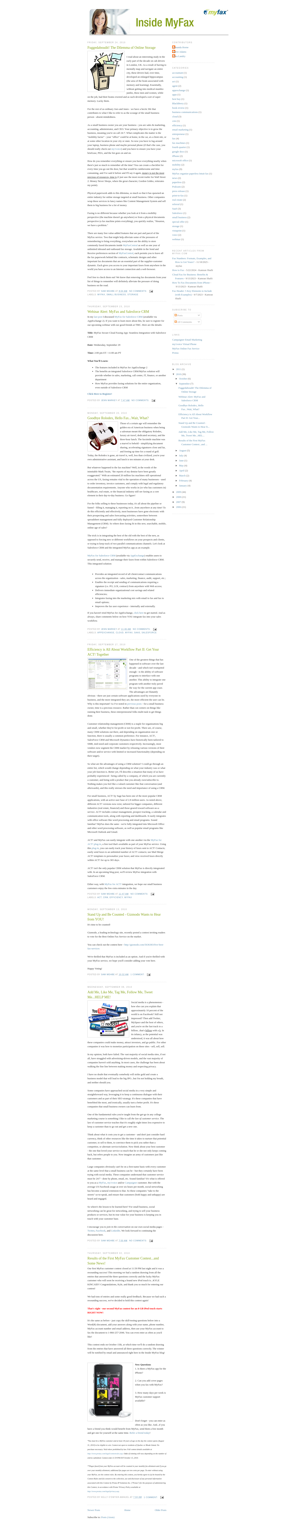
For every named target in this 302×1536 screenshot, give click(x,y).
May (181, 465)
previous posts (134, 703)
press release (178, 191)
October (183, 378)
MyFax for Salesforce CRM (129, 316)
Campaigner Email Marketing (187, 339)
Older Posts (160, 1510)
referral (176, 204)
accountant (177, 72)
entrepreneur (178, 134)
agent (175, 85)
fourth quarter (179, 147)
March (182, 475)
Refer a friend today (140, 1432)
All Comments (183, 321)
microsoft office (180, 160)
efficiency (116, 897)
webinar (176, 239)
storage (133, 295)
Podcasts (176, 186)
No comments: (138, 291)
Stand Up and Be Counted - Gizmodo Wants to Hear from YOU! (124, 917)
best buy (176, 99)
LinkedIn (115, 1230)
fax (173, 138)
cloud (120, 633)
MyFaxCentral (130, 245)
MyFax (102, 1182)
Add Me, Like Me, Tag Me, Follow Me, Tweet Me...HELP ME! (120, 994)
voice (175, 234)
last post (98, 316)
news (174, 178)
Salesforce (149, 633)
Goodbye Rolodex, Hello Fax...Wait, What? (118, 418)
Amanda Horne (181, 47)
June (181, 460)
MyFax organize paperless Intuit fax (190, 173)
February (184, 480)
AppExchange (137, 555)
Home (127, 1510)
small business (116, 295)
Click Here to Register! (99, 393)
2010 (179, 374)
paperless (176, 182)
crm (105, 897)
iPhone (175, 156)
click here (139, 612)
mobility (176, 164)
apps (174, 94)
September (184, 383)
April (182, 470)
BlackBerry (178, 103)
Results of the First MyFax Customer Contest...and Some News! (123, 1260)
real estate (177, 199)
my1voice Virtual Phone (184, 344)
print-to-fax (178, 195)
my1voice (116, 148)
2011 (179, 369)
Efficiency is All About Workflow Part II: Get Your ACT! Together (123, 652)
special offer (178, 221)
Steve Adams (179, 51)
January (183, 485)
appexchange (105, 633)
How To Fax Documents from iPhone (191, 282)
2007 (179, 502)
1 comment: (138, 974)
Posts (178, 315)
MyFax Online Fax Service (185, 348)
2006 (179, 507)
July (181, 455)
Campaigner (131, 1182)
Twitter (91, 1230)
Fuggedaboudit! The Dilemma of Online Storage (121, 48)
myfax (101, 295)
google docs (178, 151)
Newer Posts (93, 1510)
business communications (185, 112)
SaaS (137, 633)
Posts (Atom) (108, 1517)
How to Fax (178, 270)
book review (178, 107)
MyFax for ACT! (113, 884)
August (183, 450)
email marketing (180, 129)
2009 (179, 491)
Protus (175, 352)
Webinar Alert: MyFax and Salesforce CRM (118, 312)
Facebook (101, 1230)
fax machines (178, 142)
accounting (177, 77)
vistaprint (177, 230)
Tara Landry (179, 56)
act (99, 897)
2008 (179, 496)
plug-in (95, 848)
